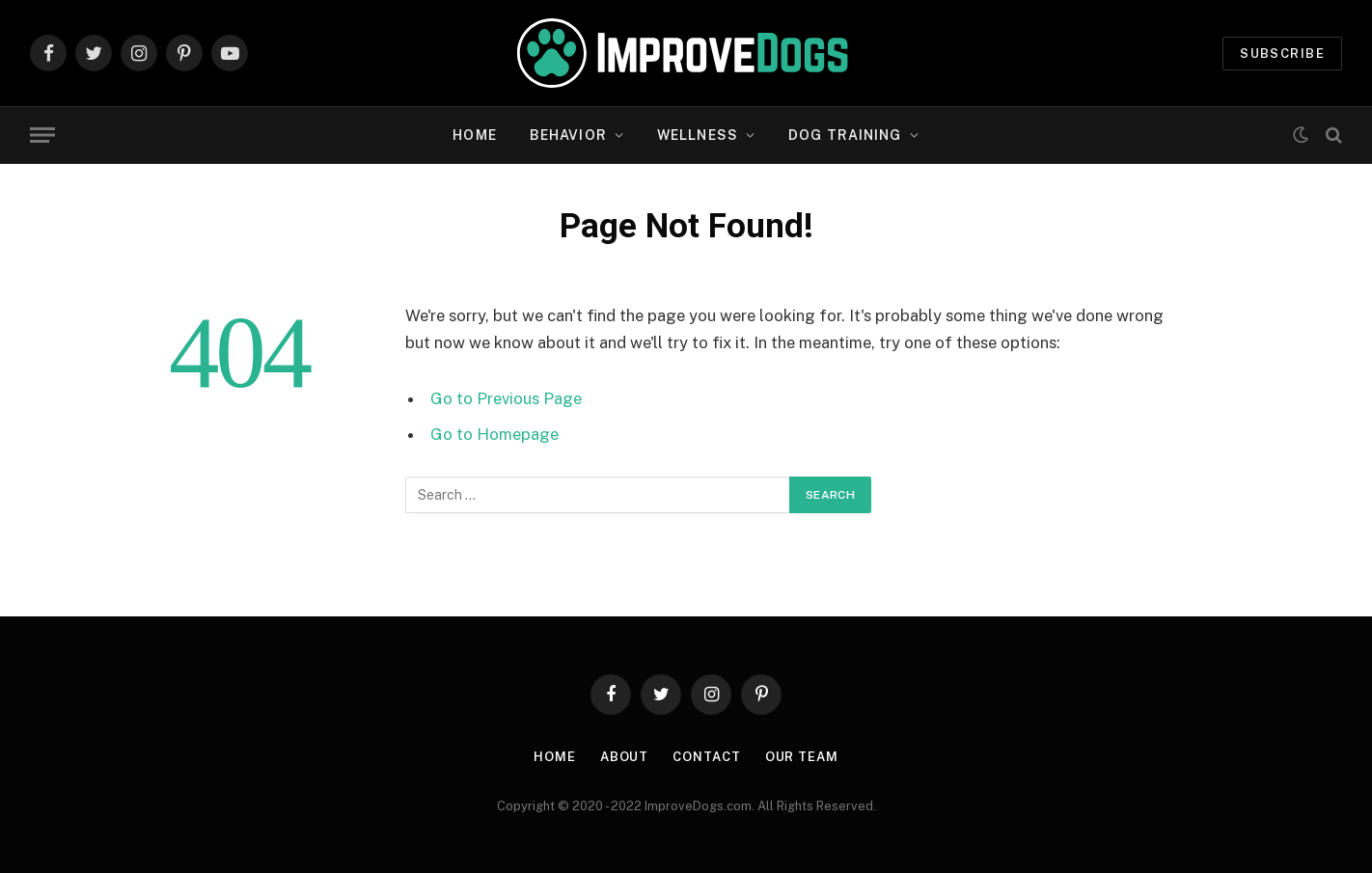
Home (474, 135)
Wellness (697, 135)
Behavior (568, 135)
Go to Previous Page (506, 398)
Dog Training (844, 135)
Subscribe (1282, 53)
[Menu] (42, 135)
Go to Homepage (494, 434)
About (624, 757)
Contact (706, 757)
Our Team (801, 757)
